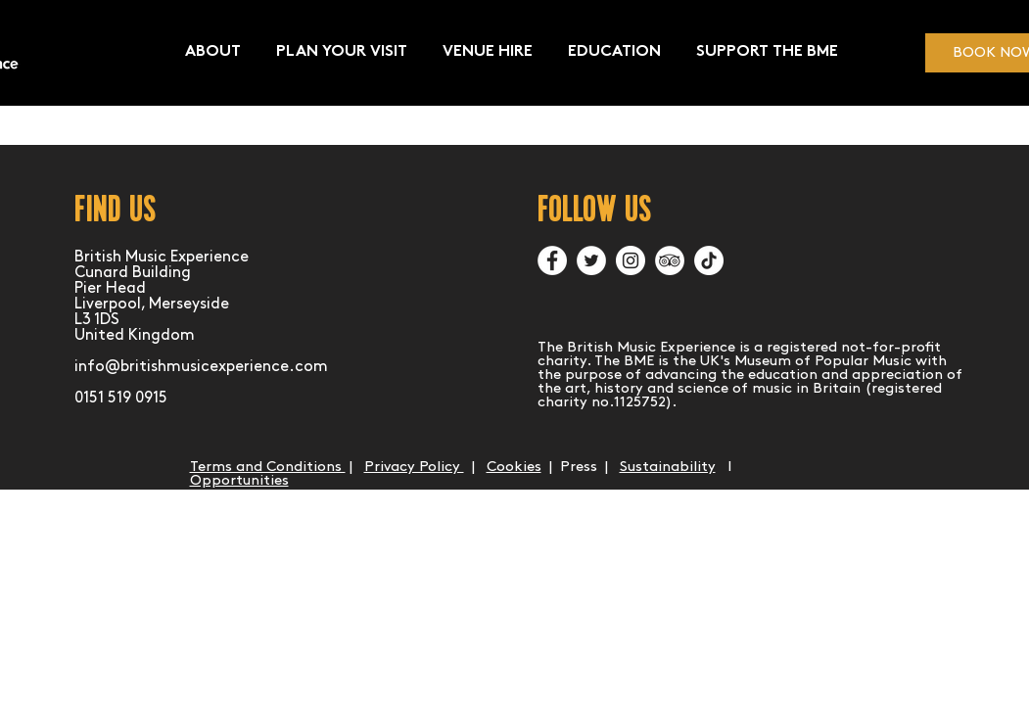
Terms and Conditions (268, 467)
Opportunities (239, 481)
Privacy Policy (414, 467)
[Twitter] (591, 260)
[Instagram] (630, 260)
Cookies (514, 467)
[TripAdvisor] (669, 260)
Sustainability (668, 467)
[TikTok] (709, 260)
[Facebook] (552, 260)
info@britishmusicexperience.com (201, 366)
